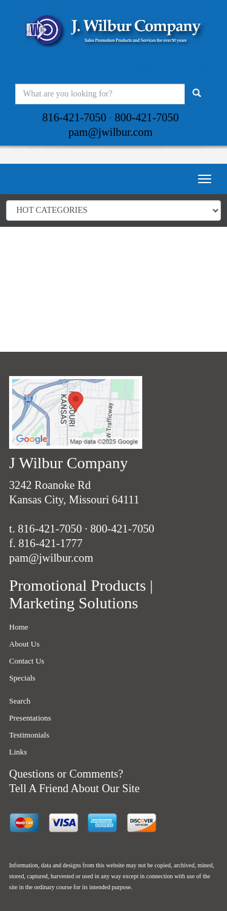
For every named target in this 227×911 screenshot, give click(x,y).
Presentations (30, 717)
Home (18, 626)
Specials (22, 677)
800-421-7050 (147, 117)
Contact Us (26, 660)
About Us (24, 643)
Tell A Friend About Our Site (74, 788)
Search (19, 700)
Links (18, 751)
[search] (197, 94)
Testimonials (29, 734)
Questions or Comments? (66, 773)
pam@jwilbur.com (110, 132)
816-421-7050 (74, 117)
